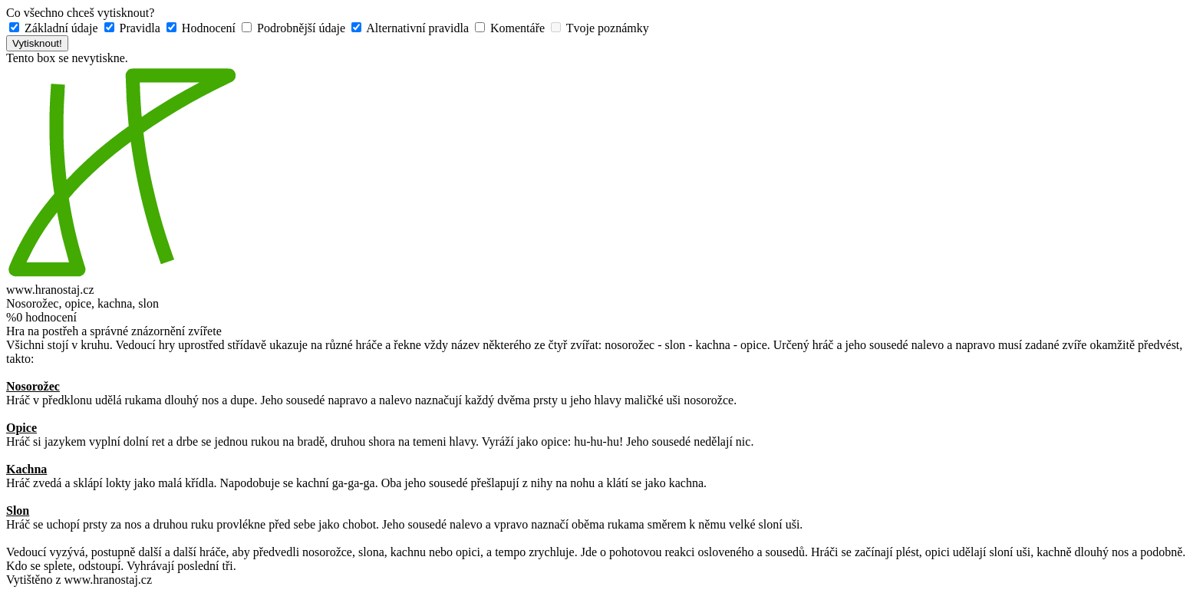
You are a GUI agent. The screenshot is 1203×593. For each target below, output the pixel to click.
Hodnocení (202, 28)
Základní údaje (55, 28)
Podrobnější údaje (295, 28)
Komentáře (511, 28)
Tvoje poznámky (600, 28)
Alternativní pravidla (411, 28)
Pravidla (133, 28)
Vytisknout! (37, 43)
